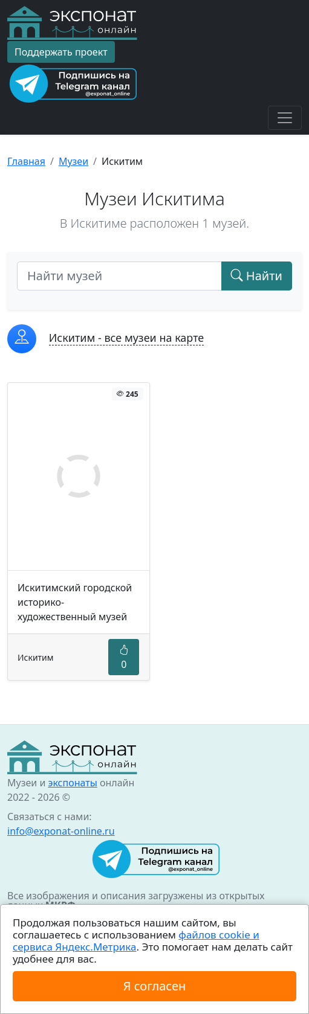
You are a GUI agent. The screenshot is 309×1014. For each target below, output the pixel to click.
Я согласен (154, 986)
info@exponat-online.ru (61, 831)
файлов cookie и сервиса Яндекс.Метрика (136, 941)
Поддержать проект (61, 52)
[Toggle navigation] (285, 118)
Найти (256, 276)
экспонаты (72, 782)
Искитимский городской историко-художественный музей (75, 602)
